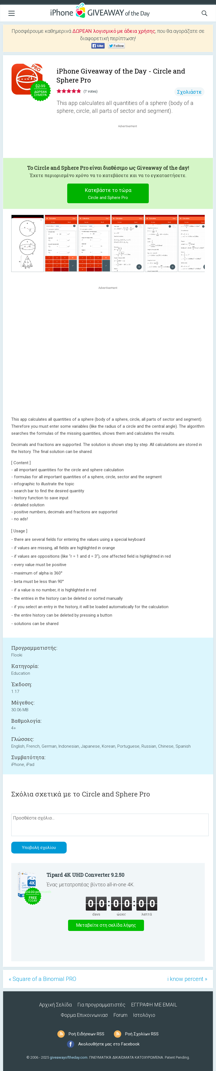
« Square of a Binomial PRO (42, 979)
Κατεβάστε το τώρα (108, 194)
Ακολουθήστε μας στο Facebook (109, 1044)
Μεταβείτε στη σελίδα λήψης (106, 925)
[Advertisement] (130, 142)
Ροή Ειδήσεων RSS (86, 1033)
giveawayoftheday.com (68, 1057)
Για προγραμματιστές (101, 1005)
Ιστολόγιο (144, 1015)
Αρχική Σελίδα (55, 1005)
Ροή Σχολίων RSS (142, 1033)
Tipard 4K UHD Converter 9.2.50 (85, 874)
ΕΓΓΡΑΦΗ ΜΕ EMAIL (154, 1005)
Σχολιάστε (189, 92)
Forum (120, 1015)
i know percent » (187, 979)
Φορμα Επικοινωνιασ (84, 1015)
